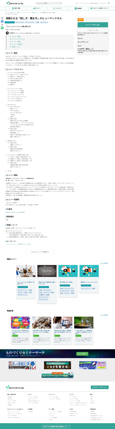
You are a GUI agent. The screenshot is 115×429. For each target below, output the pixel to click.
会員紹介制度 (73, 410)
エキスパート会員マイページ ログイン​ (78, 404)
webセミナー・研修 (14, 12)
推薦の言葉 (72, 414)
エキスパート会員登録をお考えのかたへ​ (78, 402)
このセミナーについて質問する (40, 252)
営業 (40, 289)
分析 (30, 291)
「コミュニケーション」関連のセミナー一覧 (31, 12)
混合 (25, 291)
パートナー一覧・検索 (75, 400)
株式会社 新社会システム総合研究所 (15, 212)
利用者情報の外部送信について (97, 418)
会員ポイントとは (74, 412)
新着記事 (10, 396)
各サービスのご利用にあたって (14, 416)
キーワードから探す (12, 400)
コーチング (46, 291)
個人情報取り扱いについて (96, 414)
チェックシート (44, 22)
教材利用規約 (93, 412)
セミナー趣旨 (15, 36)
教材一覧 (93, 402)
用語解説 (10, 404)
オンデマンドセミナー (9, 22)
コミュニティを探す (53, 396)
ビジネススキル (47, 289)
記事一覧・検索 (11, 402)
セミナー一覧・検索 (33, 396)
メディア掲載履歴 (53, 416)
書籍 (92, 398)
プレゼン (20, 291)
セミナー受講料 (16, 44)
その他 (92, 400)
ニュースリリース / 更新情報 (55, 410)
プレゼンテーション (64, 290)
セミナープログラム (17, 39)
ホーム (7, 12)
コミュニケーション (30, 22)
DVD (92, 396)
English (50, 418)
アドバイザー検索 (74, 398)
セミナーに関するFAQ (33, 402)
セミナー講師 (15, 41)
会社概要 (31, 410)
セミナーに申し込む (93, 25)
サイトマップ (52, 412)
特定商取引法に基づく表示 (96, 416)
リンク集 (51, 414)
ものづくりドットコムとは (13, 410)
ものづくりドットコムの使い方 (14, 412)
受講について (15, 47)
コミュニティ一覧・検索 (54, 398)
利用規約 (93, 410)
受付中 (80, 19)
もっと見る (104, 262)
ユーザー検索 (73, 396)
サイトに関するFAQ (12, 414)
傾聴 (37, 22)
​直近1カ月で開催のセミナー (35, 400)
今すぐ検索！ (82, 353)
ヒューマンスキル (20, 22)
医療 (93, 287)
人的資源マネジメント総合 (24, 244)
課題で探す (10, 398)
